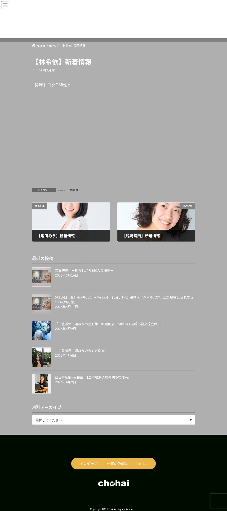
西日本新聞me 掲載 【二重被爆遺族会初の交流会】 (93, 378)
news (61, 190)
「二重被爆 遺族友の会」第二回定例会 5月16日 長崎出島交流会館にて (109, 324)
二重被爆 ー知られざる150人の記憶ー (84, 271)
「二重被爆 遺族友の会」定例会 (80, 351)
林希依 (74, 190)
